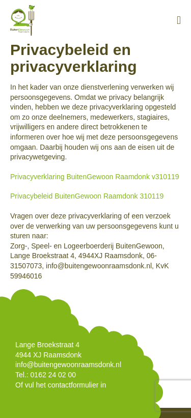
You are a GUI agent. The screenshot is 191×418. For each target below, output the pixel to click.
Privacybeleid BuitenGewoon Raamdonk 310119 (86, 196)
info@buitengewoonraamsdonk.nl (68, 364)
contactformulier (73, 385)
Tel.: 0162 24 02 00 (45, 375)
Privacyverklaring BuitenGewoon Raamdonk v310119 (94, 177)
